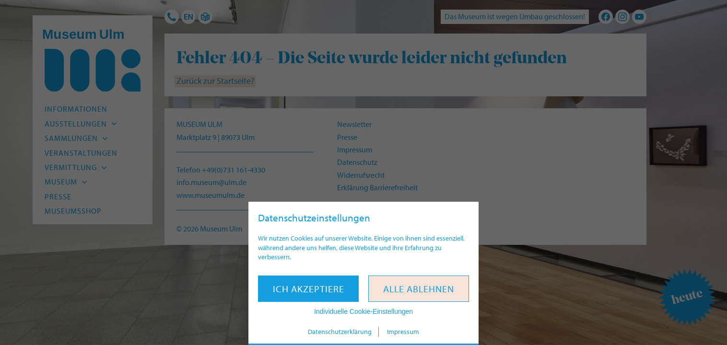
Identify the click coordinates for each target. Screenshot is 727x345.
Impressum (403, 331)
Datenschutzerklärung (340, 331)
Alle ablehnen (418, 289)
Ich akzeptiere (308, 289)
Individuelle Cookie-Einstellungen (363, 311)
